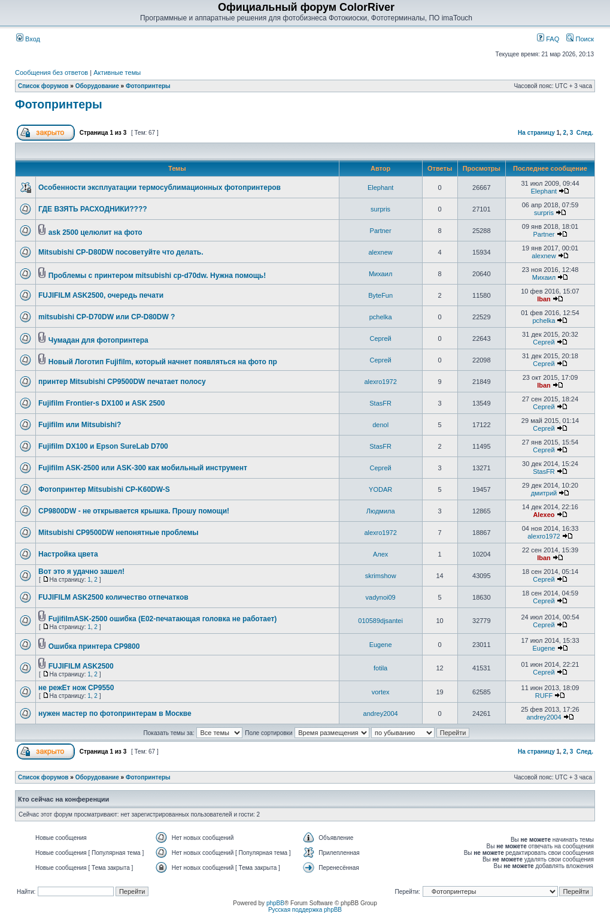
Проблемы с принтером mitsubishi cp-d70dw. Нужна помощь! (157, 275)
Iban (544, 299)
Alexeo (543, 514)
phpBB (275, 903)
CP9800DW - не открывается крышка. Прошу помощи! (133, 511)
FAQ (548, 39)
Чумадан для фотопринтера (98, 340)
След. (584, 132)
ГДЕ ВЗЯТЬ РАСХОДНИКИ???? (92, 209)
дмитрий (544, 493)
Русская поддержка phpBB (305, 909)
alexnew (380, 252)
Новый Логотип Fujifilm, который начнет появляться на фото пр (162, 362)
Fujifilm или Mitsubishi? (79, 425)
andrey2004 (380, 713)
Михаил (380, 273)
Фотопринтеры (148, 86)
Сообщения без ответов (51, 72)
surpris (380, 209)
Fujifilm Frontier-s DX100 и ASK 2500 (101, 403)
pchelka (380, 317)
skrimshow (380, 575)
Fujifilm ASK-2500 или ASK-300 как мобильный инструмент (142, 468)
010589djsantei (380, 620)
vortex (381, 692)
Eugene (380, 644)
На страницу (536, 132)
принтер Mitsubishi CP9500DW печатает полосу (122, 381)
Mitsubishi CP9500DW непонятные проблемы (118, 532)
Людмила (380, 511)
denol (380, 424)
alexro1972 (380, 381)
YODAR (380, 489)
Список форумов (43, 86)
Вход (28, 39)
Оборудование (97, 86)
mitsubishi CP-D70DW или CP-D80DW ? (106, 317)
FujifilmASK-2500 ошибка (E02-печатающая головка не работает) (162, 619)
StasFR (380, 403)
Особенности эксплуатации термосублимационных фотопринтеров (159, 187)
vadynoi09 (381, 597)
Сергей (381, 338)
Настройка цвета (68, 554)
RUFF (544, 695)
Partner (381, 230)
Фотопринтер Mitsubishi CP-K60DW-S (104, 489)
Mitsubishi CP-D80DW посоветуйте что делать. (120, 252)
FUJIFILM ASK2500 (81, 666)
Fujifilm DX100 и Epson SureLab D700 (103, 446)
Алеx (380, 554)
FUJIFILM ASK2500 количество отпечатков (113, 597)
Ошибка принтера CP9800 (94, 646)
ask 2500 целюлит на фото (95, 232)
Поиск (580, 39)
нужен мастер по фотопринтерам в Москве (115, 713)
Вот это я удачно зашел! (81, 571)
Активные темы (117, 72)
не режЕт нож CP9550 (76, 688)
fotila (380, 668)
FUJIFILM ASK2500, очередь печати (100, 295)
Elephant (380, 187)
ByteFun (380, 295)
